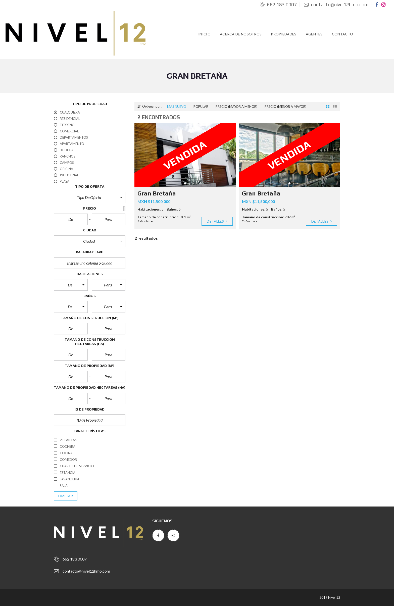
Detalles (217, 221)
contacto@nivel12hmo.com (336, 4)
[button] (89, 197)
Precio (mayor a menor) (236, 107)
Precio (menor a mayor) (285, 107)
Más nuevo (176, 107)
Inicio (204, 34)
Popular (200, 107)
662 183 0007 (278, 4)
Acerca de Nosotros (241, 34)
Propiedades (283, 34)
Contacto (342, 34)
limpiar (65, 496)
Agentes (314, 34)
